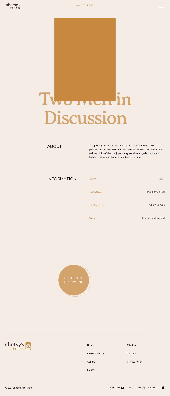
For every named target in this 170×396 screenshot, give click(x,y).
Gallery (91, 361)
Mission (131, 345)
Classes (91, 369)
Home (90, 345)
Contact (131, 353)
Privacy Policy (134, 361)
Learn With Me (95, 353)
